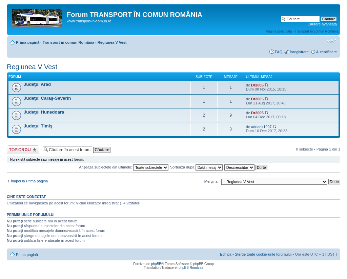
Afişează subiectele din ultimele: (123, 167)
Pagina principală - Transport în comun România (302, 31)
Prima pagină (27, 42)
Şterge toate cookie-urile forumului (263, 254)
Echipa (225, 254)
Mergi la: (211, 181)
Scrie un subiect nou (23, 149)
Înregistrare (299, 52)
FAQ (278, 52)
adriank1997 (261, 127)
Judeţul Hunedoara (44, 112)
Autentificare (326, 52)
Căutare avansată (322, 24)
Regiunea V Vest (112, 42)
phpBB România (191, 268)
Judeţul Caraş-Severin (47, 98)
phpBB (156, 264)
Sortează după (196, 167)
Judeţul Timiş (38, 125)
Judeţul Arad (37, 84)
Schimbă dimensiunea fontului (332, 41)
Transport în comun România (68, 42)
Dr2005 (257, 85)
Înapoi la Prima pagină (29, 181)
